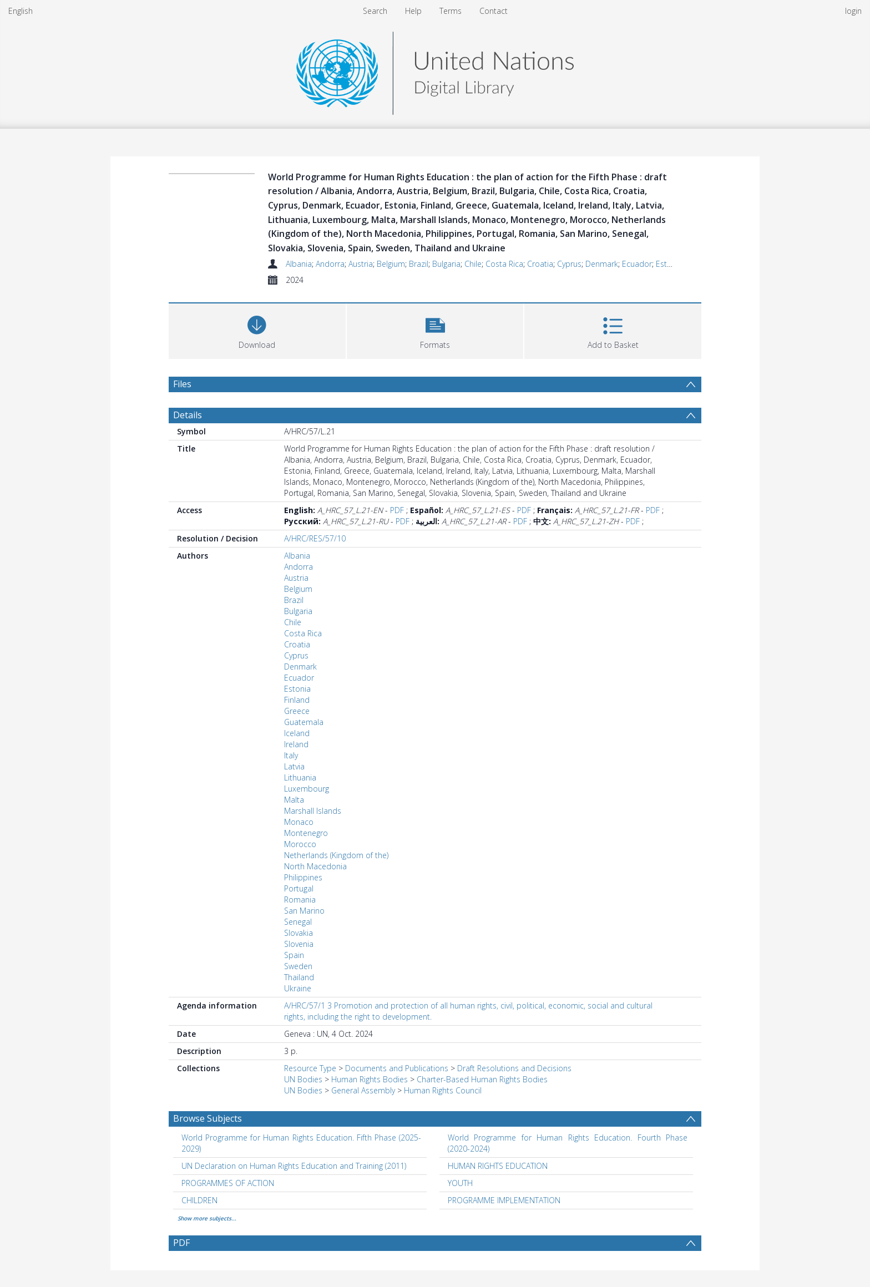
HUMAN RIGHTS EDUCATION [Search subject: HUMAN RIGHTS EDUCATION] (498, 1166)
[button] (435, 329)
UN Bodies (303, 1079)
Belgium (391, 264)
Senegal (298, 921)
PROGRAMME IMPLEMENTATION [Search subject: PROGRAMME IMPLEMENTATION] (504, 1200)
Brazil (418, 264)
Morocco (300, 844)
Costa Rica (504, 264)
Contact (493, 11)
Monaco (298, 822)
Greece (297, 711)
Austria (360, 264)
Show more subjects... (207, 1218)
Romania (300, 899)
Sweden (298, 966)
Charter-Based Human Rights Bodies (482, 1079)
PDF (397, 510)
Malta (294, 799)
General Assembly (363, 1090)
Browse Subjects (207, 1118)
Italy (291, 755)
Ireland (296, 744)
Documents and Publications (396, 1068)
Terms (450, 11)
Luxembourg (306, 788)
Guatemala (303, 722)
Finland (297, 700)
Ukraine (297, 988)
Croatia (540, 264)
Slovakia (298, 933)
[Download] (257, 329)
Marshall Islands (312, 810)
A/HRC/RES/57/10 (315, 538)
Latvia (294, 766)
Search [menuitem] (375, 11)
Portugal (298, 888)
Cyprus (569, 264)
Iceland (297, 733)
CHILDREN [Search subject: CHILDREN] (199, 1200)
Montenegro (306, 833)
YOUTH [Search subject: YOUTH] (460, 1183)
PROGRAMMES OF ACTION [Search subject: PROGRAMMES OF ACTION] (227, 1183)
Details (187, 415)
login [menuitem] (853, 11)
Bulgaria (446, 264)
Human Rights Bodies (369, 1079)
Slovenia (298, 944)
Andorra (330, 264)
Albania (299, 264)
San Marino (304, 910)
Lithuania (300, 777)
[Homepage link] (435, 70)
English (20, 11)
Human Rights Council (443, 1090)
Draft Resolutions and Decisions (514, 1068)
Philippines (303, 877)
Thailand (299, 977)
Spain (294, 955)
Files (182, 384)
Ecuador (637, 264)
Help (413, 11)
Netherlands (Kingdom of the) (336, 855)
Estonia (669, 264)
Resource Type (310, 1068)
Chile (473, 264)
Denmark (601, 264)
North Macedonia (315, 866)
